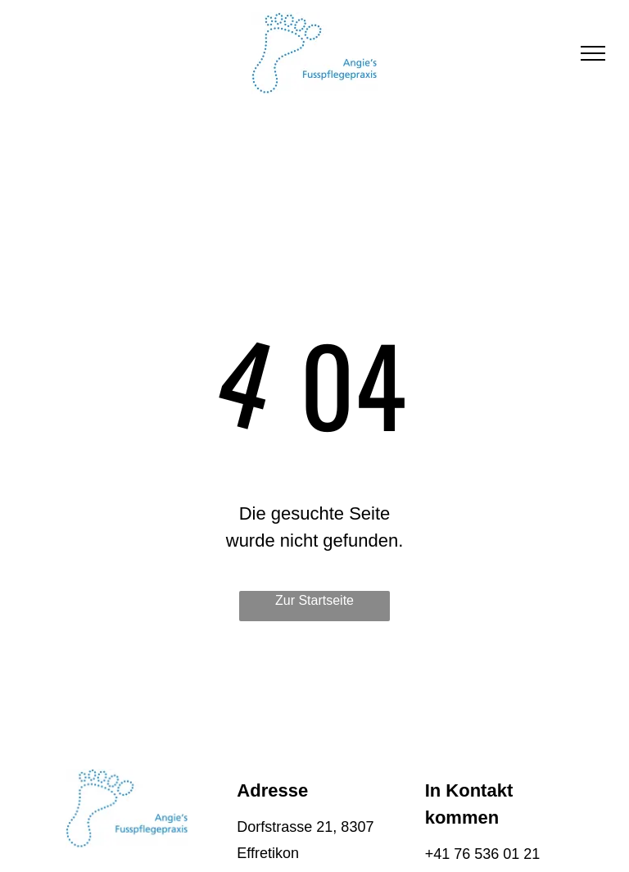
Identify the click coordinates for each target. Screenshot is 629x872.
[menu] (593, 53)
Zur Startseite (314, 600)
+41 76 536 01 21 (483, 854)
